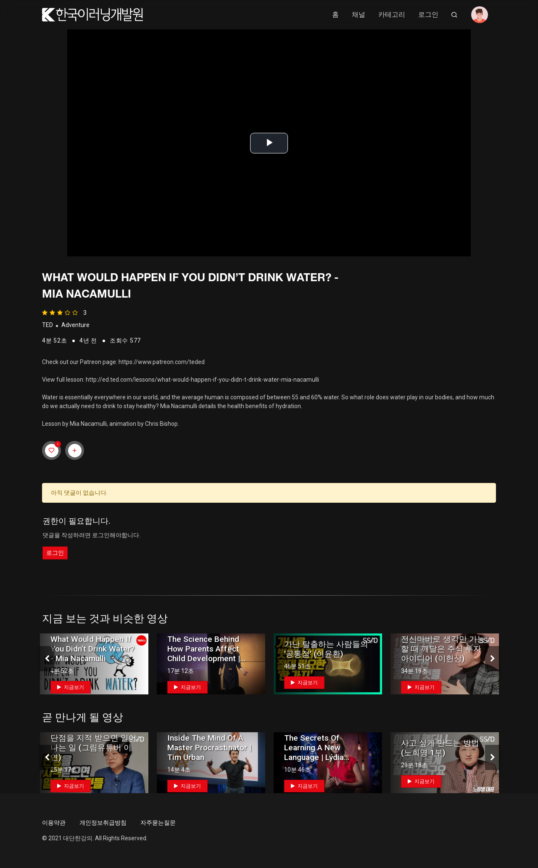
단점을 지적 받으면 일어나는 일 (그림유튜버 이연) (93, 747)
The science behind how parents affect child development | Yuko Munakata (203, 653)
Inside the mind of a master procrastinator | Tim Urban (209, 747)
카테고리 (391, 14)
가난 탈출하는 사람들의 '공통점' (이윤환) (326, 649)
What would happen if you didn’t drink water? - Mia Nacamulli (92, 648)
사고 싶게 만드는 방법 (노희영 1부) (440, 747)
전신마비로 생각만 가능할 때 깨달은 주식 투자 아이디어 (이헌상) (443, 648)
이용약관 (54, 822)
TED (47, 325)
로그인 (428, 14)
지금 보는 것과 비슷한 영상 (105, 618)
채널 (358, 14)
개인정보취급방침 (103, 822)
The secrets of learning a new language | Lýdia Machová (314, 752)
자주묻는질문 (158, 822)
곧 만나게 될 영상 (82, 717)
